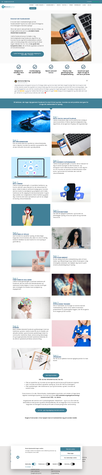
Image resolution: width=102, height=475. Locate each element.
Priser (72, 455)
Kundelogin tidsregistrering (79, 457)
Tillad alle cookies (59, 455)
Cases (73, 453)
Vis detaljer (17, 472)
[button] (12, 87)
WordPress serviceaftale (78, 461)
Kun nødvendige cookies (60, 463)
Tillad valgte (60, 459)
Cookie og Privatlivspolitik (78, 459)
